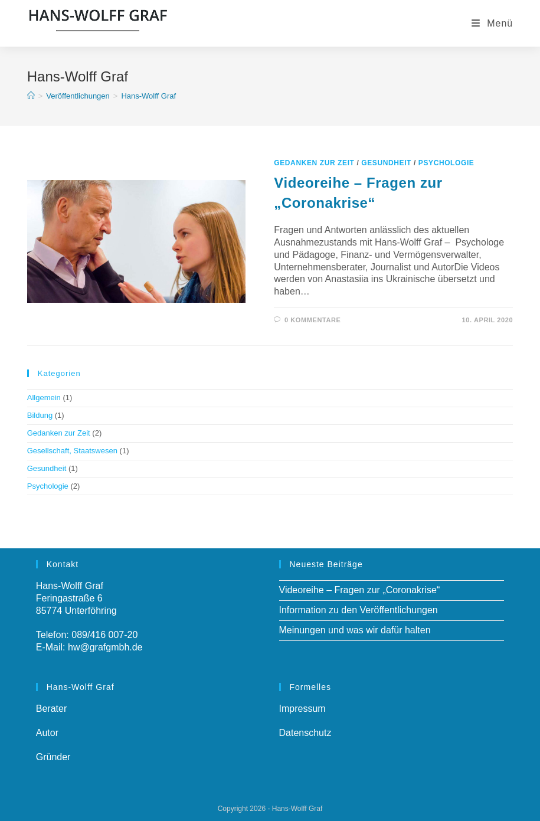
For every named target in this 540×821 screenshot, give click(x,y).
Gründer (53, 757)
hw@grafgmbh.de (105, 647)
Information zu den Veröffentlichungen (358, 610)
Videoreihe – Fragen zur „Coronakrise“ (359, 590)
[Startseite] (31, 95)
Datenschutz (305, 733)
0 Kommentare (312, 319)
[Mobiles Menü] (492, 23)
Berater (51, 709)
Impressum (302, 709)
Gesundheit (386, 163)
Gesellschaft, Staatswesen (72, 450)
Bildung (40, 415)
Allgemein (44, 397)
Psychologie (446, 163)
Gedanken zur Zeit (314, 163)
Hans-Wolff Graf (148, 95)
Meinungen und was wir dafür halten (355, 630)
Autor (47, 733)
